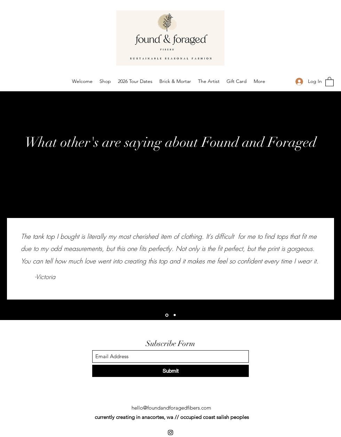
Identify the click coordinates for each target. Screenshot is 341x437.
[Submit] (170, 371)
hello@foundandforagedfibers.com (171, 407)
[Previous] (28, 259)
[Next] (312, 259)
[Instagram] (285, 81)
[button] (329, 81)
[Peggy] (175, 315)
